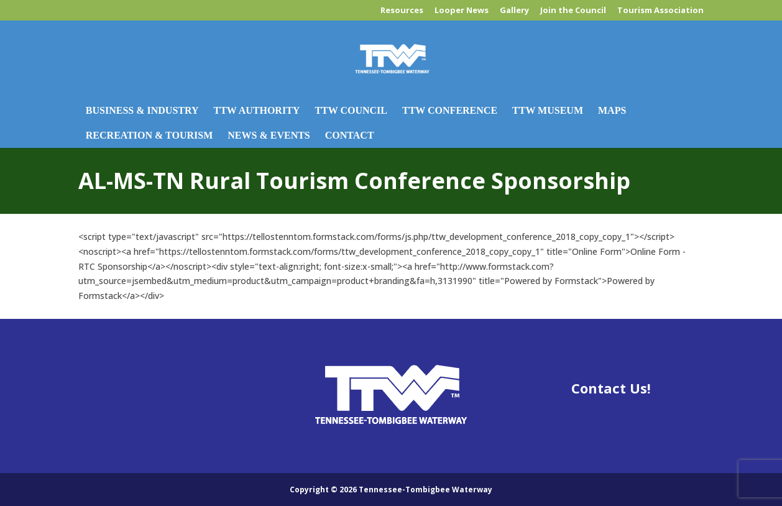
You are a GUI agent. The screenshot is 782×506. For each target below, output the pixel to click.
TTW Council (351, 110)
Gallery (514, 11)
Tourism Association (660, 11)
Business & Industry (142, 110)
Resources (401, 11)
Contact (349, 135)
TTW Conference (449, 110)
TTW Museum (547, 110)
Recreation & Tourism (149, 135)
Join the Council (573, 11)
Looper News (462, 11)
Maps (612, 110)
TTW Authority (257, 110)
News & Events (269, 135)
